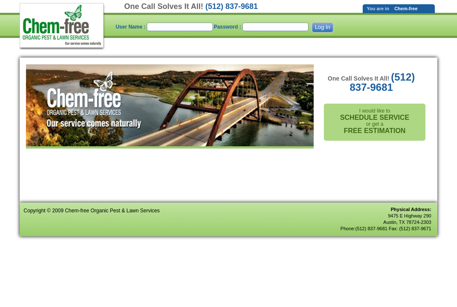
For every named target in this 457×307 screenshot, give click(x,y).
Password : (228, 27)
